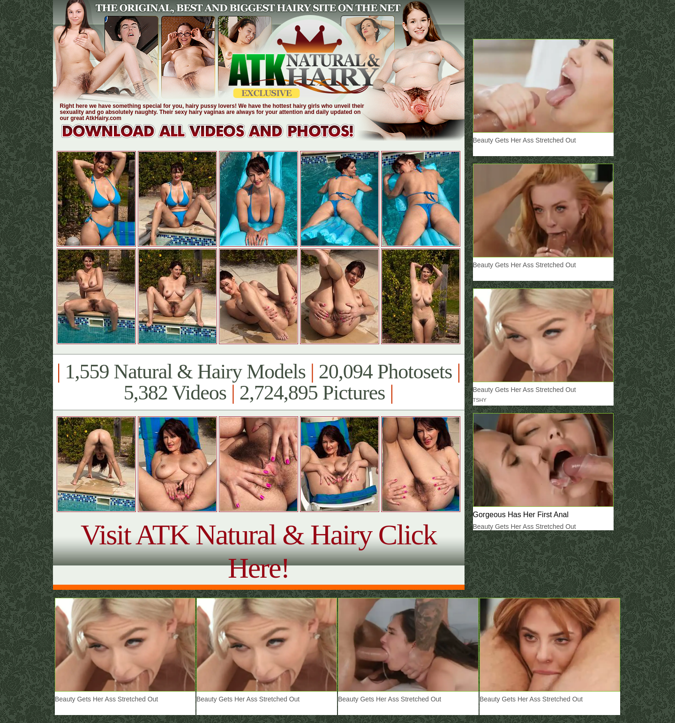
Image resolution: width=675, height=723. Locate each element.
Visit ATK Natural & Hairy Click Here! (258, 551)
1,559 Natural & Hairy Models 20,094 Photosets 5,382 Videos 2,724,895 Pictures (258, 382)
